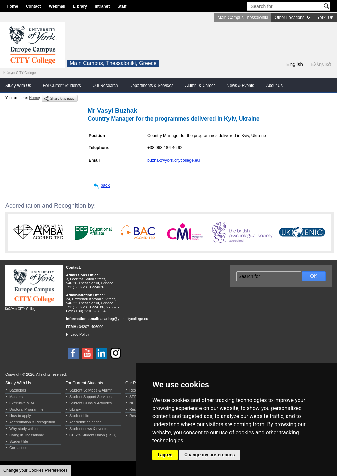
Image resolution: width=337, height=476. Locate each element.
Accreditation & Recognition (32, 422)
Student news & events (88, 429)
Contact (33, 6)
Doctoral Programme (26, 409)
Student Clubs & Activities (90, 403)
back (105, 185)
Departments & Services (151, 85)
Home (12, 6)
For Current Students (62, 85)
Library (80, 6)
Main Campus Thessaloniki (243, 17)
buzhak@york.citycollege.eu (173, 160)
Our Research (105, 85)
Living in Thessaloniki (26, 435)
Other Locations (289, 17)
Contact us (18, 448)
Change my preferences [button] (209, 454)
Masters (16, 397)
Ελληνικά (321, 64)
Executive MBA (22, 403)
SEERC (135, 397)
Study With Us (18, 85)
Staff (122, 6)
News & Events (240, 85)
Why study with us (24, 429)
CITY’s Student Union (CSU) (92, 435)
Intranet (102, 6)
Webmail (57, 6)
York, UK (325, 17)
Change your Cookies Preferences (35, 470)
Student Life (79, 416)
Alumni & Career (200, 85)
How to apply (20, 416)
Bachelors (17, 390)
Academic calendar (85, 422)
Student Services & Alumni (91, 390)
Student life (18, 441)
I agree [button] (165, 454)
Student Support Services (90, 397)
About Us (274, 85)
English (294, 64)
